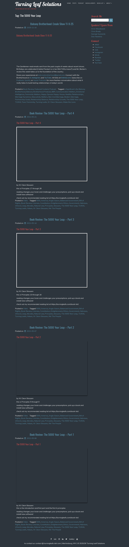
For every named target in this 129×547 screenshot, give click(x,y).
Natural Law (39, 206)
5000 (38, 200)
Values (29, 208)
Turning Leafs (41, 102)
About (109, 3)
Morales (30, 206)
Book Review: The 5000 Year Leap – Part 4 (52, 113)
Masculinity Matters (40, 97)
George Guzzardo (98, 34)
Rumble (98, 57)
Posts (74, 3)
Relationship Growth (57, 99)
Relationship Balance (39, 99)
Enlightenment (57, 203)
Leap (24, 206)
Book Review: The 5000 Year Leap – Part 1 (52, 434)
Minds (97, 55)
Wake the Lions (69, 102)
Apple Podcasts (39, 80)
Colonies (35, 203)
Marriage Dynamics (23, 97)
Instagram (36, 78)
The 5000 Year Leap (74, 99)
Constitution (45, 203)
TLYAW (18, 102)
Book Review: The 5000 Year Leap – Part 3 (52, 219)
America (44, 200)
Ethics (65, 203)
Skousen (57, 206)
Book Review (28, 89)
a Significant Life (71, 89)
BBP (53, 92)
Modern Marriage (71, 97)
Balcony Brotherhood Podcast (38, 92)
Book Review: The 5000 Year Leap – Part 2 (52, 327)
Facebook (99, 47)
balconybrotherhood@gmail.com (51, 75)
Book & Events (90, 3)
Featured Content (42, 89)
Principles (49, 206)
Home (69, 3)
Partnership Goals (22, 99)
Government (74, 203)
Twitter (98, 60)
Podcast (81, 3)
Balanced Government (69, 200)
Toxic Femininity (28, 102)
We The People (54, 208)
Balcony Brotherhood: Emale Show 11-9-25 (51, 24)
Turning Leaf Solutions (38, 4)
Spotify (27, 80)
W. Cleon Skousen (55, 102)
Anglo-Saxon (54, 200)
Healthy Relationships (74, 94)
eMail (97, 44)
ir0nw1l (18, 206)
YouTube (47, 78)
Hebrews (83, 203)
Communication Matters (65, 92)
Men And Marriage (55, 97)
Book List (101, 3)
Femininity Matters (32, 94)
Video (25, 200)
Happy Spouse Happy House (53, 94)
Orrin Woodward (98, 29)
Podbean (20, 80)
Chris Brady (96, 31)
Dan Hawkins (96, 36)
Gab (96, 50)
